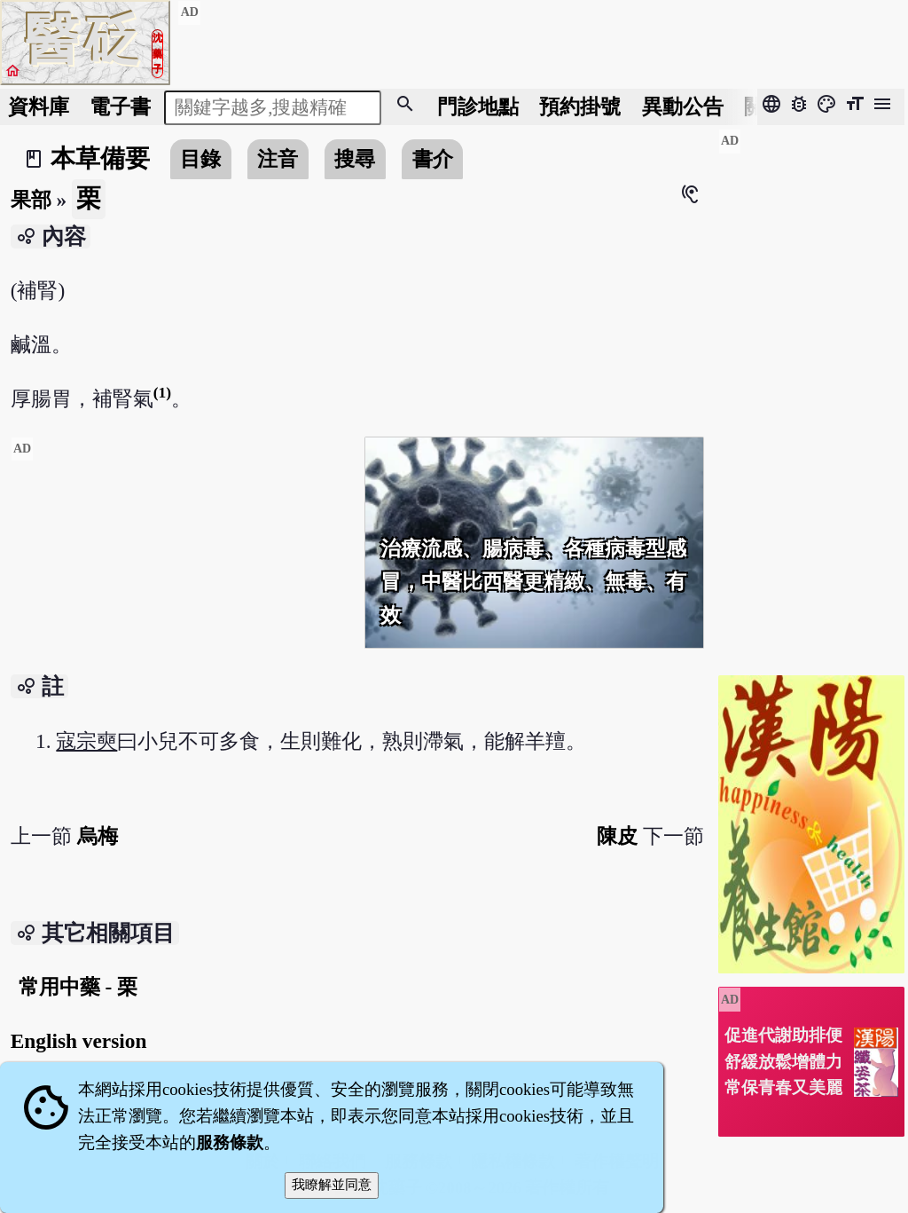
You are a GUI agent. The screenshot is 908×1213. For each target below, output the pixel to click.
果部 (31, 199)
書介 (432, 158)
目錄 (200, 158)
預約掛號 (580, 106)
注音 (277, 158)
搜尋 (354, 158)
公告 (683, 106)
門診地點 (478, 106)
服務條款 (229, 1142)
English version (79, 1040)
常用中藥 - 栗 (78, 986)
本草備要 (100, 158)
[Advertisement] (181, 579)
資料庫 (38, 106)
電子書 (120, 106)
